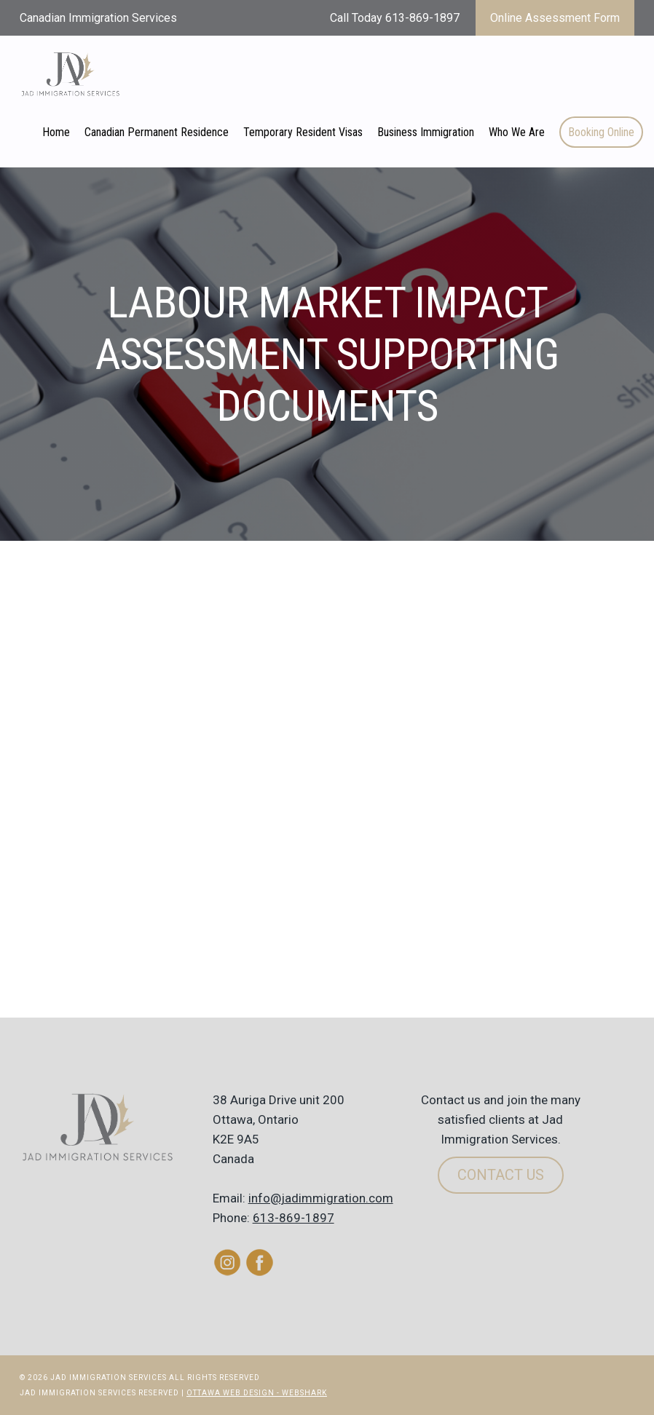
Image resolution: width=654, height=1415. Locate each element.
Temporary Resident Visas (303, 132)
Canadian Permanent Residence (156, 132)
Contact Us (500, 1175)
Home (56, 132)
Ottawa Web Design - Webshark (256, 1393)
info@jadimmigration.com (320, 1198)
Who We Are (517, 132)
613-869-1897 (293, 1217)
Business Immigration (425, 132)
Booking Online (601, 132)
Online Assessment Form (555, 18)
